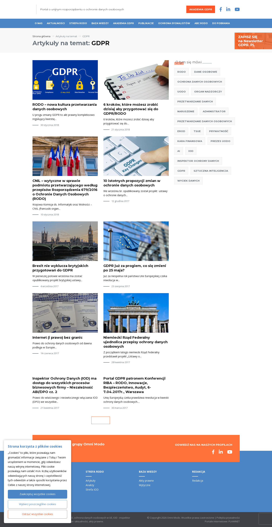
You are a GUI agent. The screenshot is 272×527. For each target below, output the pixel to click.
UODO (181, 91)
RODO (181, 71)
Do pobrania (221, 23)
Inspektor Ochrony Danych (198, 160)
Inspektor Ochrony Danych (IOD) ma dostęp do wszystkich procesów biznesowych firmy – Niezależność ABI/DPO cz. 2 (64, 385)
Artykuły (90, 480)
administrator (214, 111)
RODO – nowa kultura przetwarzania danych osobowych (64, 107)
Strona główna (41, 36)
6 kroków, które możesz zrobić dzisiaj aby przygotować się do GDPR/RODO (130, 109)
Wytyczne (144, 485)
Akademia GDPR (200, 9)
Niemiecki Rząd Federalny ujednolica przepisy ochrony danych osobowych (135, 342)
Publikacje (146, 23)
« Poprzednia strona (100, 420)
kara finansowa (189, 141)
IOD (190, 150)
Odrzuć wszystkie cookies (37, 514)
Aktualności (56, 23)
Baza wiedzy (100, 23)
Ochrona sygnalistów (174, 23)
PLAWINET (234, 521)
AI (178, 150)
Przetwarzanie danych (195, 101)
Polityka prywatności (228, 517)
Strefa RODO (78, 23)
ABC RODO (201, 23)
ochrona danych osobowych (199, 81)
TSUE (197, 131)
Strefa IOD (92, 489)
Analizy (90, 485)
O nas (38, 23)
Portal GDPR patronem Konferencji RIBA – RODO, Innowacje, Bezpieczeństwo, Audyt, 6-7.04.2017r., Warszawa (134, 385)
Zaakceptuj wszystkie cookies (37, 494)
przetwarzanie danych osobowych (204, 121)
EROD (181, 131)
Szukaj (238, 23)
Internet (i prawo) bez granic (57, 338)
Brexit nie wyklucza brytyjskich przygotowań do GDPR (60, 268)
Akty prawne (146, 480)
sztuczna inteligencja (211, 170)
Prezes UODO (220, 141)
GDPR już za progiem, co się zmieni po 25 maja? (134, 268)
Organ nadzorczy (208, 91)
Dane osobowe (205, 71)
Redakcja (197, 480)
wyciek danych (188, 180)
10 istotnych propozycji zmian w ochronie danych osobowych (131, 183)
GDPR (181, 170)
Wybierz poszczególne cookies (37, 504)
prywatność (218, 131)
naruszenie (185, 111)
